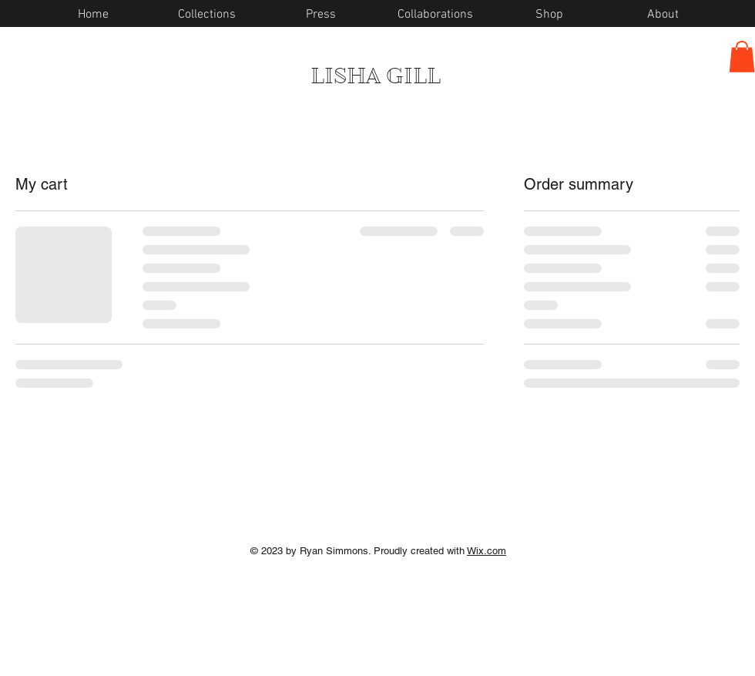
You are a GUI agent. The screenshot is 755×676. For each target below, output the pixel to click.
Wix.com (486, 551)
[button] (742, 56)
